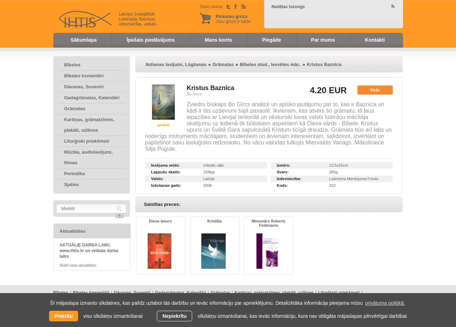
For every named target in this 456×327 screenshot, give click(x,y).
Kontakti (375, 40)
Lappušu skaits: (166, 172)
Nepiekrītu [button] (174, 316)
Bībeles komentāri (84, 75)
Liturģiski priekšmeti (86, 141)
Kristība (214, 221)
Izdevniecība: (289, 179)
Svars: (283, 172)
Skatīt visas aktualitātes (78, 265)
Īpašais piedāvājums (151, 40)
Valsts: (157, 179)
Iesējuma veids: (165, 165)
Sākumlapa (84, 40)
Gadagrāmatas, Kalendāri (92, 97)
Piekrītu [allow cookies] (63, 316)
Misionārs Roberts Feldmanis (269, 223)
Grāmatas (74, 108)
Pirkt (375, 90)
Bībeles (72, 64)
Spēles (71, 184)
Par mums (323, 40)
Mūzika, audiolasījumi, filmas (88, 157)
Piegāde (271, 40)
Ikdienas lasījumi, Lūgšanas (176, 64)
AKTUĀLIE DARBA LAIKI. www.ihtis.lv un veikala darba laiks (89, 251)
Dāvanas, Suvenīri (84, 86)
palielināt (163, 125)
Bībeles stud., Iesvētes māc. (270, 64)
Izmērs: (284, 165)
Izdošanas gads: (166, 185)
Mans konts (218, 40)
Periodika (74, 173)
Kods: (282, 185)
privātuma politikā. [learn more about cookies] (385, 303)
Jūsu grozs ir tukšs (233, 19)
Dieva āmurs (160, 221)
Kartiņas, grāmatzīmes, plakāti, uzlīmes (89, 125)
